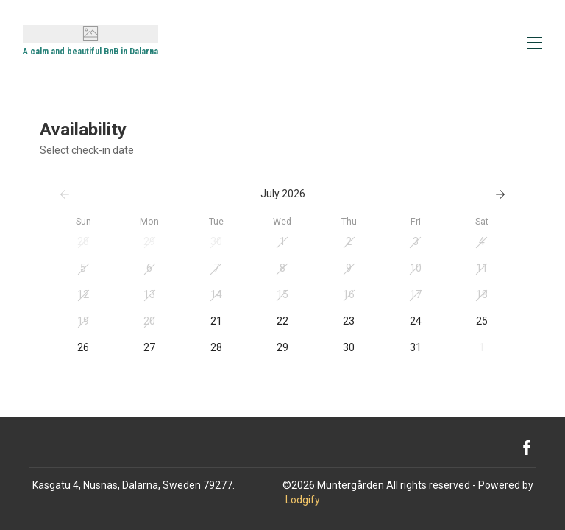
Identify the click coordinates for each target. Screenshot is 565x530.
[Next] (500, 194)
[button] (83, 242)
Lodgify (302, 500)
